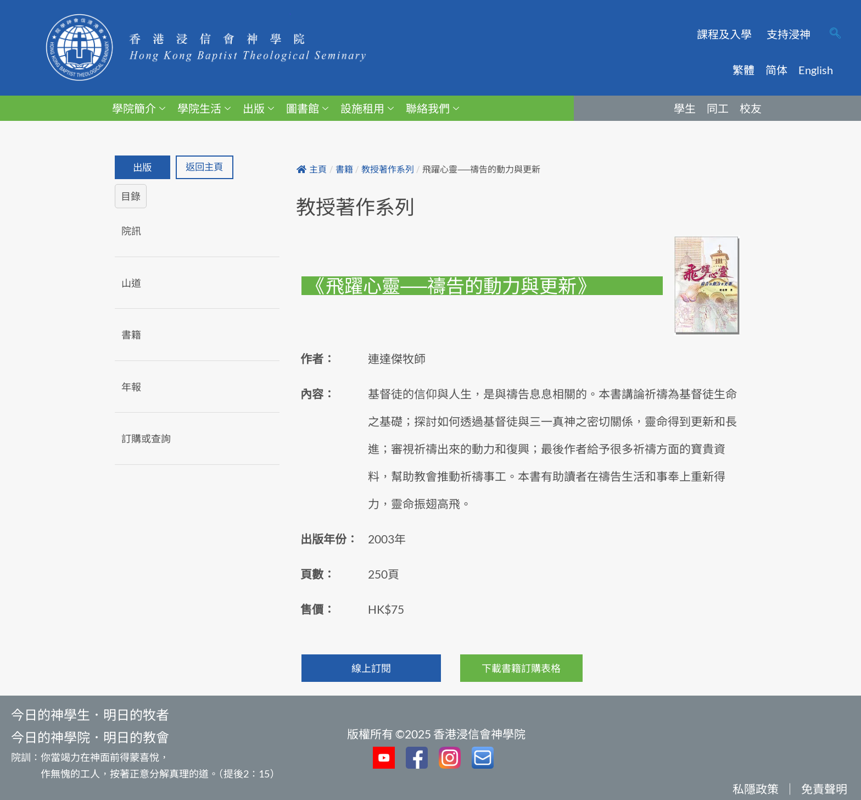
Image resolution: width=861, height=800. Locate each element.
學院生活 (204, 108)
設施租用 (367, 108)
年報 (131, 387)
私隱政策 (756, 789)
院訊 (131, 231)
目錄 (131, 197)
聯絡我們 (432, 108)
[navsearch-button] (835, 34)
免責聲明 (824, 789)
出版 (258, 108)
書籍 (131, 335)
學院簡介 (138, 108)
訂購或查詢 (146, 439)
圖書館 (307, 108)
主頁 (312, 169)
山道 (131, 283)
